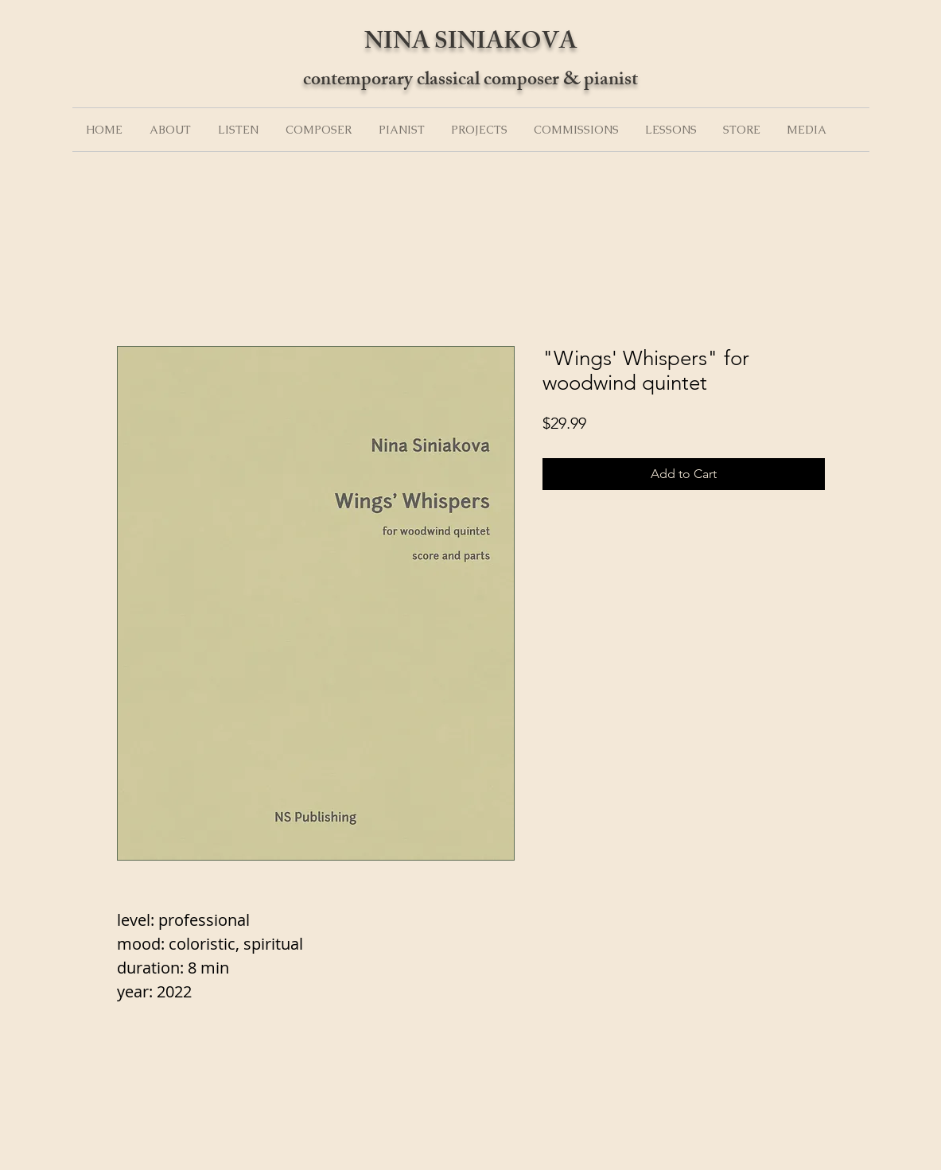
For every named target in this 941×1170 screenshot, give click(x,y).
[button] (170, 129)
